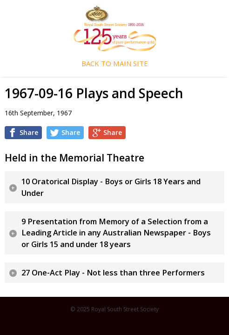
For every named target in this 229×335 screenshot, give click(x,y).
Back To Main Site (114, 63)
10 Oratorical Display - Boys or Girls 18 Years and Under (111, 187)
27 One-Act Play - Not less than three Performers (113, 273)
